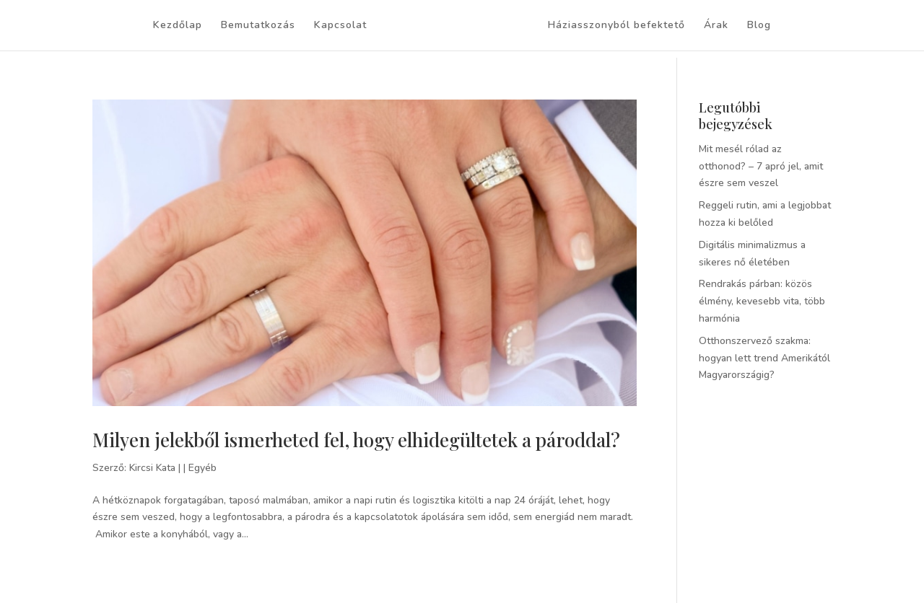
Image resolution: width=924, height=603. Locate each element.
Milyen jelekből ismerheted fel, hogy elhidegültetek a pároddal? (356, 439)
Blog (759, 26)
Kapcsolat (340, 26)
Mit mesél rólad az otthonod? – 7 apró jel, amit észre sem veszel (761, 166)
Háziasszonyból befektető (616, 26)
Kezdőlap (177, 26)
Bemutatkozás (258, 26)
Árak (716, 26)
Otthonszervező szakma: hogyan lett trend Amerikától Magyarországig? (764, 358)
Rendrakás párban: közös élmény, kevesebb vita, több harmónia (762, 301)
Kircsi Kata (152, 468)
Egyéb (202, 468)
